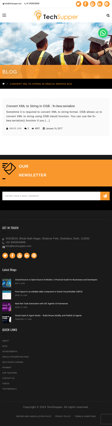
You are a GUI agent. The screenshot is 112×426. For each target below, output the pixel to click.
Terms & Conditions (85, 416)
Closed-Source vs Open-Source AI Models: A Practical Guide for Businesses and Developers (56, 280)
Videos (5, 383)
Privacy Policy (63, 416)
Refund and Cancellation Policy (33, 416)
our (24, 166)
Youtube (92, 4)
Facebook (84, 4)
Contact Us (8, 378)
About (5, 341)
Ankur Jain (15, 128)
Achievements (9, 351)
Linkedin (99, 4)
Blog (4, 346)
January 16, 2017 (54, 128)
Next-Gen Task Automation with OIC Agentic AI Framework (41, 303)
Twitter (77, 4)
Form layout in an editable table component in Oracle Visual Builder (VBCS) (49, 291)
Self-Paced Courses (12, 362)
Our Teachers (9, 373)
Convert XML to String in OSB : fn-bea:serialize (40, 106)
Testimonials (9, 389)
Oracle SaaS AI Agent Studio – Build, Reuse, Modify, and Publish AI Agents (48, 315)
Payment (6, 367)
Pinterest (106, 4)
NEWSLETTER (33, 175)
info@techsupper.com (11, 3)
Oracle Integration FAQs (15, 357)
